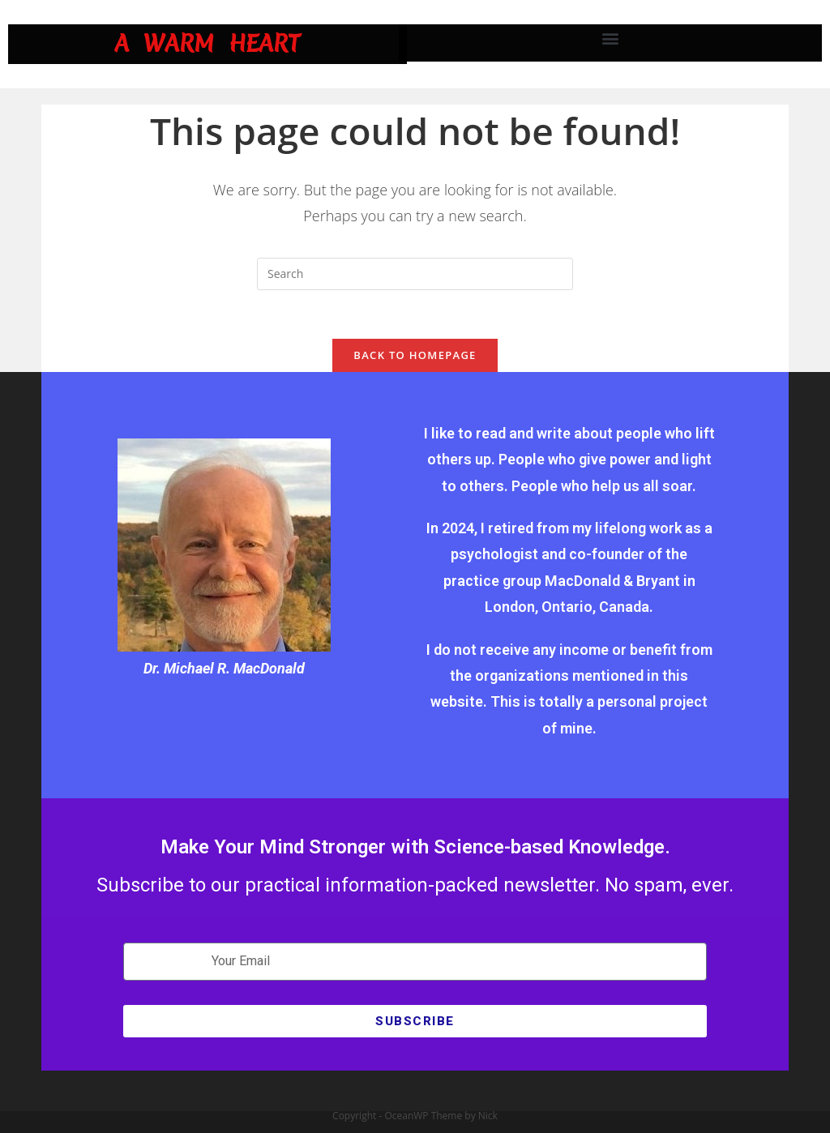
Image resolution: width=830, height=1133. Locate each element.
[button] (610, 37)
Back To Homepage (414, 355)
